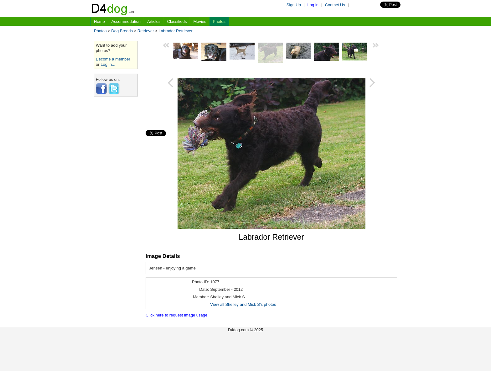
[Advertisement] (116, 195)
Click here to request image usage (176, 315)
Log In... (108, 64)
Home (99, 21)
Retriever (145, 31)
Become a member (113, 59)
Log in (313, 5)
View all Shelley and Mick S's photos (243, 304)
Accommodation (126, 21)
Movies (199, 21)
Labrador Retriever (175, 31)
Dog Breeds (122, 31)
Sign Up (294, 5)
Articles (154, 21)
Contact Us (335, 5)
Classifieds (177, 21)
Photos (219, 21)
